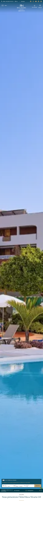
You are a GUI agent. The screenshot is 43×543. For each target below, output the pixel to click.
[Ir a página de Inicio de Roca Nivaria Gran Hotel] (22, 8)
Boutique (23, 1)
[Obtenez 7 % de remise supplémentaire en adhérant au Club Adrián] (2, 482)
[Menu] (2, 5)
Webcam (40, 7)
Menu (6, 5)
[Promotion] (28, 486)
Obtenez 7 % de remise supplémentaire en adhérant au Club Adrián (17, 482)
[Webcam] (40, 5)
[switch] (3, 480)
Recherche (38, 485)
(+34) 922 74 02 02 (8, 1)
